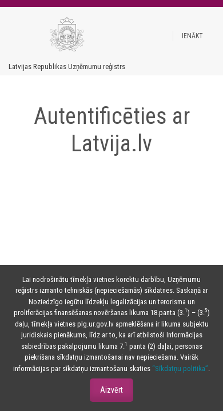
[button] (192, 36)
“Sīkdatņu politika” (180, 368)
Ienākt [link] (192, 36)
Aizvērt (111, 389)
